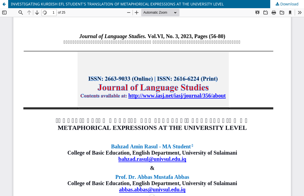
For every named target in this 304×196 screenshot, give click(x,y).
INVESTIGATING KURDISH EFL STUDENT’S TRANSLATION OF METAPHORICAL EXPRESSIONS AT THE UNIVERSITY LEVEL (117, 4)
